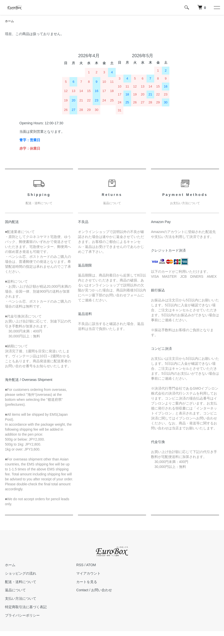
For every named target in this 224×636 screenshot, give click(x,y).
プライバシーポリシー (22, 615)
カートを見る (86, 582)
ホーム (9, 21)
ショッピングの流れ (20, 573)
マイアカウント (88, 573)
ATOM (91, 565)
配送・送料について (20, 582)
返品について (15, 590)
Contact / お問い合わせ (94, 590)
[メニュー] (216, 7)
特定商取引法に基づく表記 (26, 607)
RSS (79, 565)
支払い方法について (20, 598)
